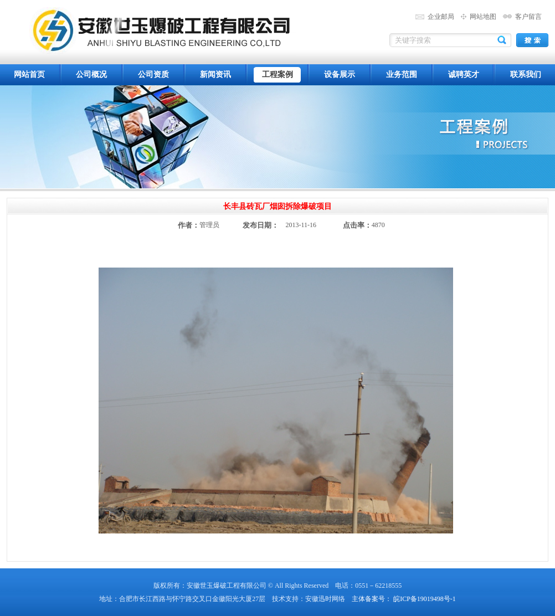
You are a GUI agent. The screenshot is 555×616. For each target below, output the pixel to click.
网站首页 (29, 74)
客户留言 (528, 16)
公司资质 (153, 74)
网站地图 (483, 16)
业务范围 (401, 74)
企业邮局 (441, 16)
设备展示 (339, 74)
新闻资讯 (215, 74)
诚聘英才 (463, 74)
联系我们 (525, 74)
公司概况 (91, 74)
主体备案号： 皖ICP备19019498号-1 (404, 599)
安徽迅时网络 (325, 599)
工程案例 (277, 74)
